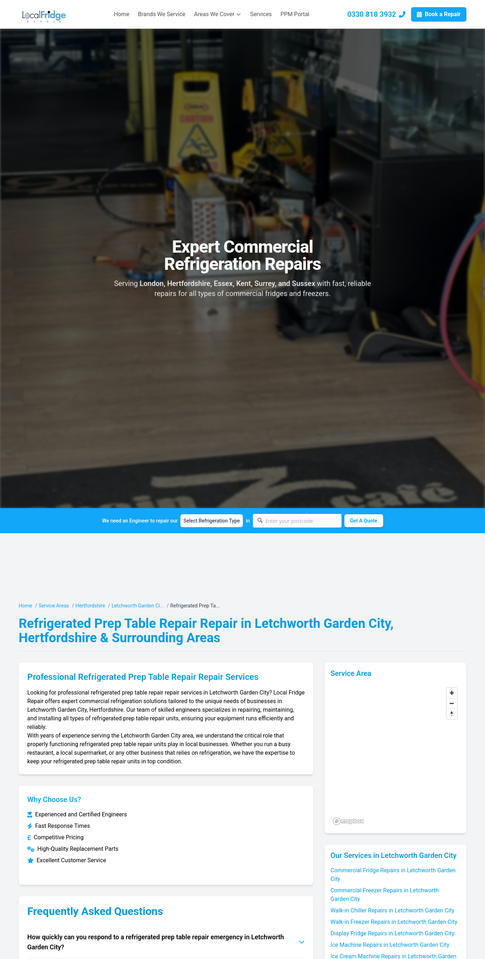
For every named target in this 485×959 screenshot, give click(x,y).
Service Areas (53, 606)
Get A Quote (363, 521)
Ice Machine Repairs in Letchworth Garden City (389, 944)
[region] (395, 755)
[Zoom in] (452, 693)
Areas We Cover (218, 14)
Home (121, 14)
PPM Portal (295, 14)
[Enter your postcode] (297, 521)
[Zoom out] (452, 703)
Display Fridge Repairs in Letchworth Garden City (392, 933)
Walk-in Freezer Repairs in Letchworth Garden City (393, 922)
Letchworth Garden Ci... (138, 606)
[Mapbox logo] (348, 821)
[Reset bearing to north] (452, 713)
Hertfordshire (90, 606)
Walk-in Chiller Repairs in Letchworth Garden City (392, 910)
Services (261, 14)
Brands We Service (161, 14)
